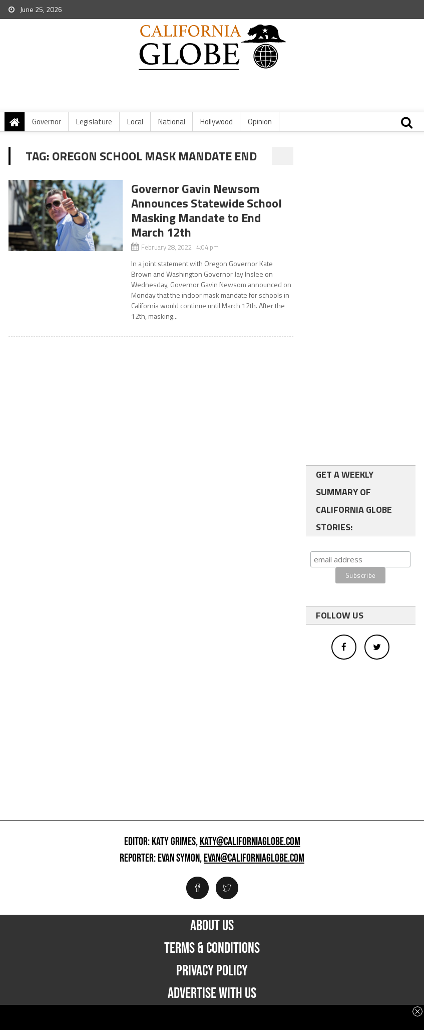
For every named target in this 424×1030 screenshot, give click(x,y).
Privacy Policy (212, 971)
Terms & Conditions (212, 948)
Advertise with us (212, 993)
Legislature (94, 121)
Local (135, 121)
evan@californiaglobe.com (254, 859)
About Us (212, 926)
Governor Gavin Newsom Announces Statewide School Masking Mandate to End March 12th (206, 210)
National (171, 121)
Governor (46, 121)
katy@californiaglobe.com (250, 842)
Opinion (260, 121)
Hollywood (216, 121)
